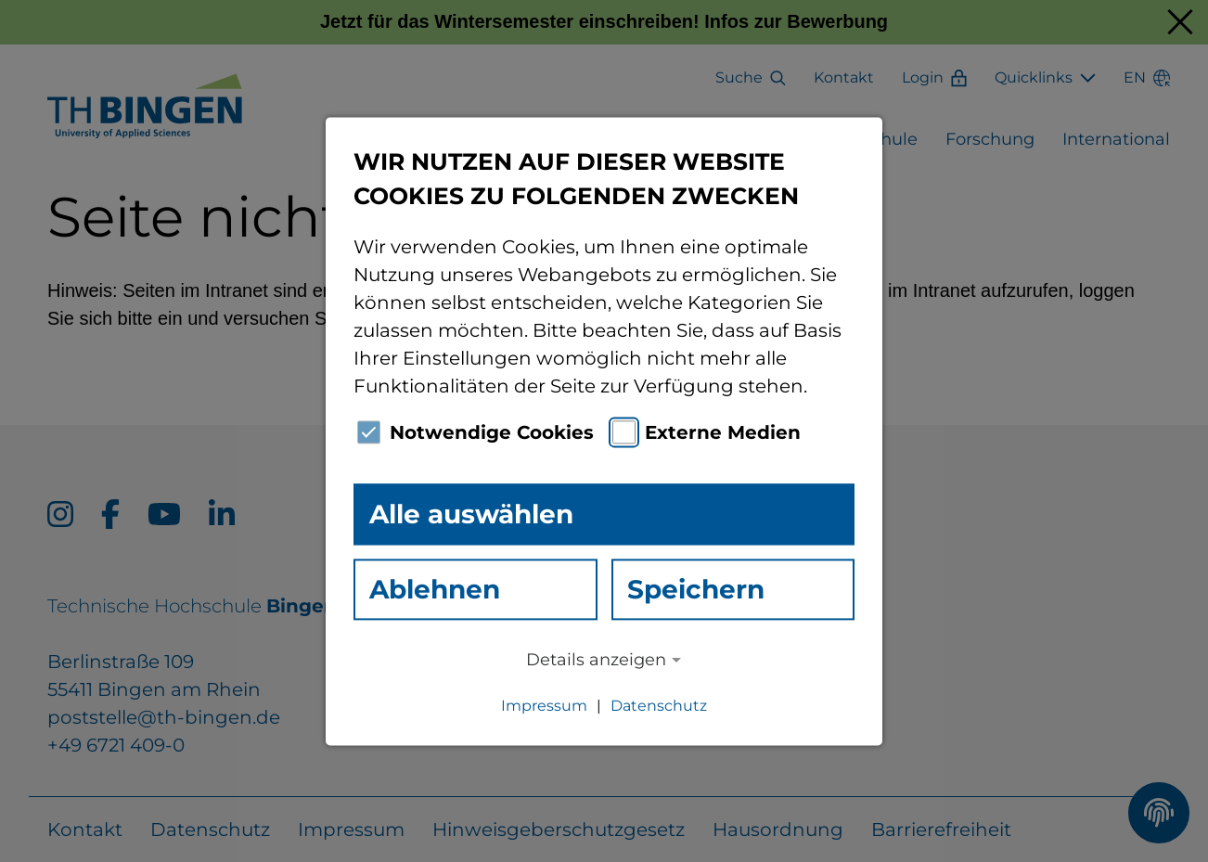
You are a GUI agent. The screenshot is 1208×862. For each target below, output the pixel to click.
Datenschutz (658, 705)
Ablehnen (434, 589)
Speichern (696, 589)
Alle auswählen (471, 514)
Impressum (544, 705)
